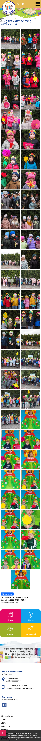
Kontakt (4, 730)
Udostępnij (7, 594)
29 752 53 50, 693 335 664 (18, 4)
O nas (3, 719)
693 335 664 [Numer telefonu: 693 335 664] (22, 686)
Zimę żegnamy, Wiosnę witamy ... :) (16, 23)
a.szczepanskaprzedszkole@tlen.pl (23, 4)
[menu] (38, 4)
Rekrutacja (5, 726)
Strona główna (7, 716)
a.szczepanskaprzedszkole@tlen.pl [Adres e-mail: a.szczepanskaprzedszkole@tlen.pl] (19, 688)
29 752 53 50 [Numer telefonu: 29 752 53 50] (11, 686)
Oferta (3, 723)
